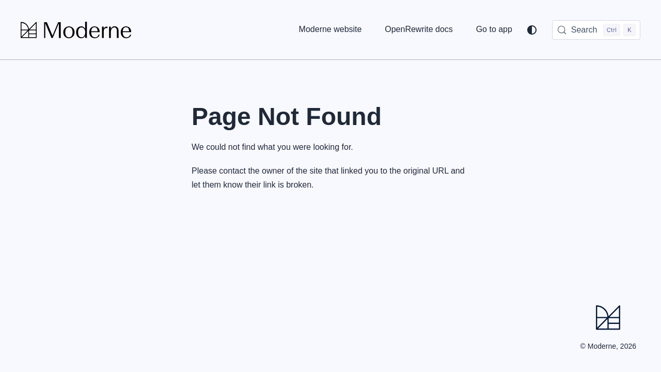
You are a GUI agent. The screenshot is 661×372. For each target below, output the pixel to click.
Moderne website (330, 29)
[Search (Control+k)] (596, 30)
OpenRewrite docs (419, 29)
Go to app (494, 29)
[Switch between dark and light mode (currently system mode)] (532, 30)
